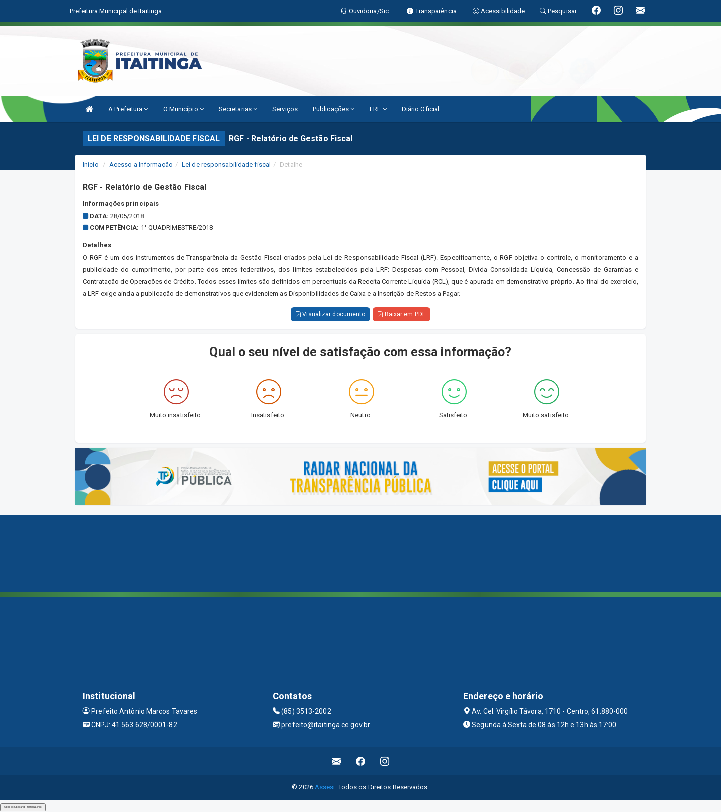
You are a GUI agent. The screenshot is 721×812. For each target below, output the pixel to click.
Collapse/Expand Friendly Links (23, 806)
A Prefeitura (128, 109)
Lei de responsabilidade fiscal (226, 164)
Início (91, 164)
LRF (378, 109)
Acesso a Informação (141, 164)
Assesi (325, 787)
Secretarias (238, 109)
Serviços (285, 109)
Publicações (333, 109)
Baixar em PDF (401, 314)
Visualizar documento (330, 314)
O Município (183, 109)
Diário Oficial (420, 109)
